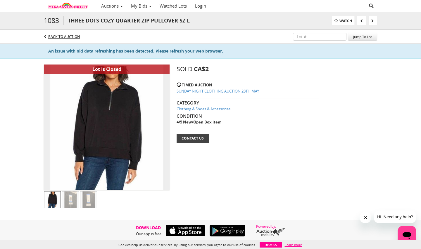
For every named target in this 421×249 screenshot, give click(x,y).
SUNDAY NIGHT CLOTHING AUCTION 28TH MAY (218, 91)
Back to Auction (64, 36)
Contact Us (193, 138)
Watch (345, 20)
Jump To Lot (362, 36)
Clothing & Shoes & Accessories (203, 109)
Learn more (293, 245)
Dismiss (271, 245)
